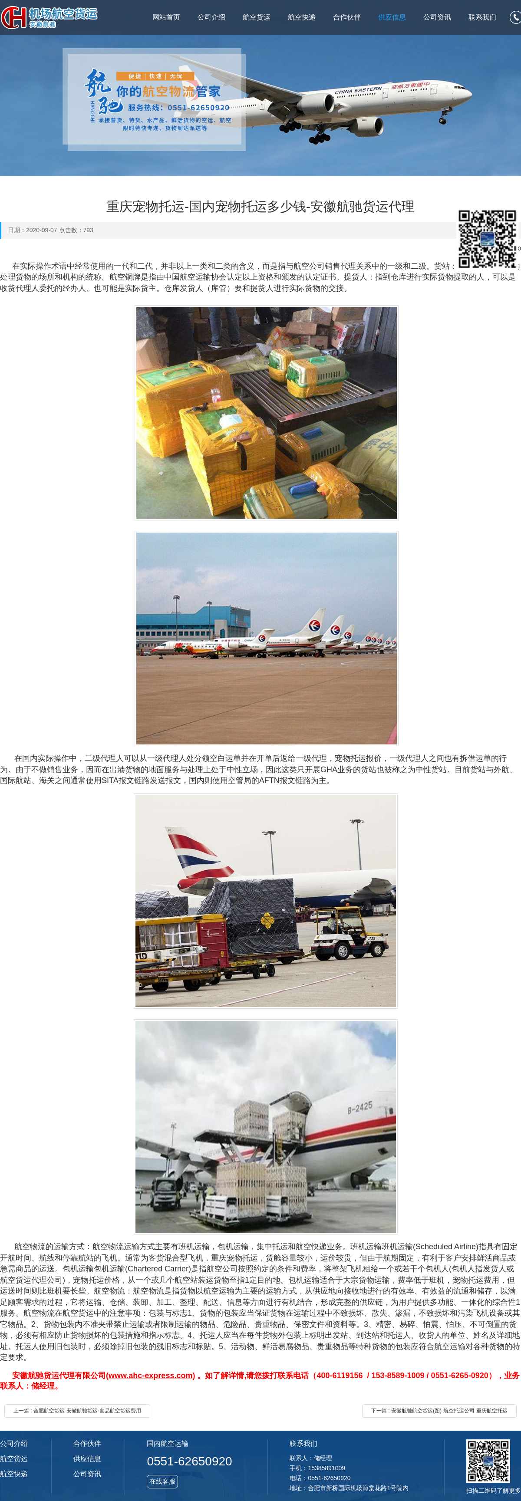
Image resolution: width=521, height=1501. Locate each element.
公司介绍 (211, 17)
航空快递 (302, 17)
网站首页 (166, 17)
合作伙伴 (347, 17)
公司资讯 (437, 17)
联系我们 (482, 17)
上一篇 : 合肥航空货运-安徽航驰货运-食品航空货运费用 (77, 1411)
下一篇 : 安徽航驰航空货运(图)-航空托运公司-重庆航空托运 (439, 1411)
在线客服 (162, 1481)
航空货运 (256, 17)
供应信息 (392, 17)
